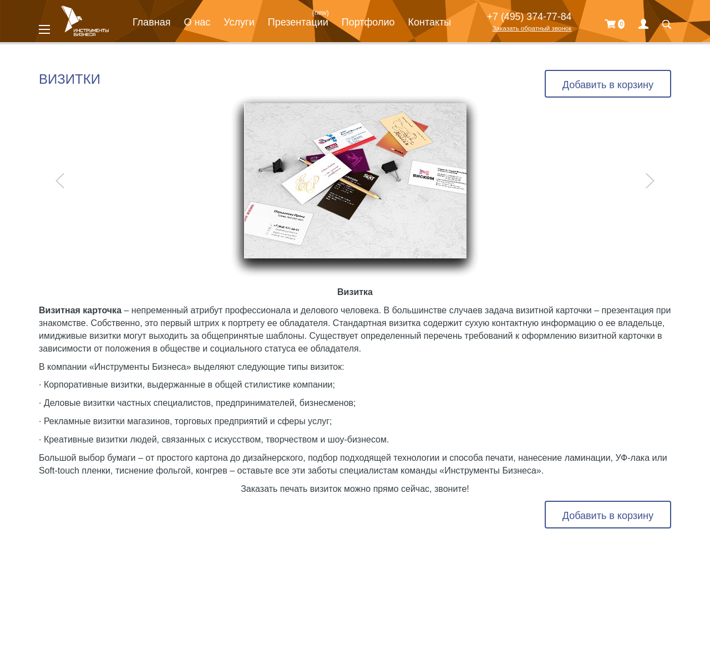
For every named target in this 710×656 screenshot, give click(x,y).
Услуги (239, 22)
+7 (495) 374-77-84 (529, 16)
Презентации (298, 22)
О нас (197, 22)
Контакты (430, 22)
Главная (152, 22)
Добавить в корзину (607, 84)
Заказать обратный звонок (531, 28)
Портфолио (368, 22)
